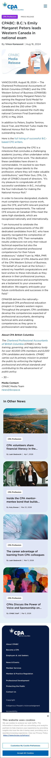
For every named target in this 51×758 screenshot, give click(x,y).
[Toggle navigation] (45, 6)
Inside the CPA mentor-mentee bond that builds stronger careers (22, 502)
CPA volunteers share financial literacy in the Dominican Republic (21, 449)
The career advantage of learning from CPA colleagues (25, 553)
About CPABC (12, 644)
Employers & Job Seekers (17, 655)
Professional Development (17, 681)
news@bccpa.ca (11, 389)
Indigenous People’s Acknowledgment (23, 706)
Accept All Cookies (25, 753)
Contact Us (11, 692)
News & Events (12, 662)
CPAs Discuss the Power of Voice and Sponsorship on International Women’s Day (24, 608)
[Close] (48, 716)
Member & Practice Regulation (19, 674)
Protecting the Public (15, 686)
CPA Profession (9, 17)
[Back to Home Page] (13, 6)
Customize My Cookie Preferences (25, 746)
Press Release (27, 17)
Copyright (10, 700)
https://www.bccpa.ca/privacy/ (16, 735)
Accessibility (11, 711)
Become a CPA (12, 650)
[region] (25, 735)
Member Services (13, 668)
